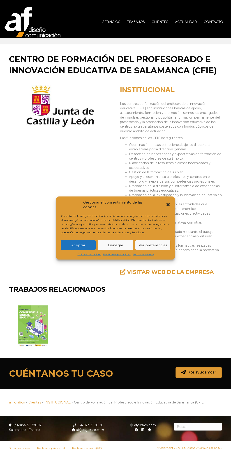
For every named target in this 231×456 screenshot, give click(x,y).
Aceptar (78, 245)
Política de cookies (89, 254)
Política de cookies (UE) (87, 448)
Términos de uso (143, 254)
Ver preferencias (153, 245)
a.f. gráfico (17, 402)
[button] (168, 204)
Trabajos (137, 22)
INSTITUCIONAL (147, 90)
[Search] (198, 427)
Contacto (214, 22)
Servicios (112, 22)
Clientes (161, 22)
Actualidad (187, 22)
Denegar (115, 245)
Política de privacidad (117, 254)
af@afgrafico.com (88, 430)
